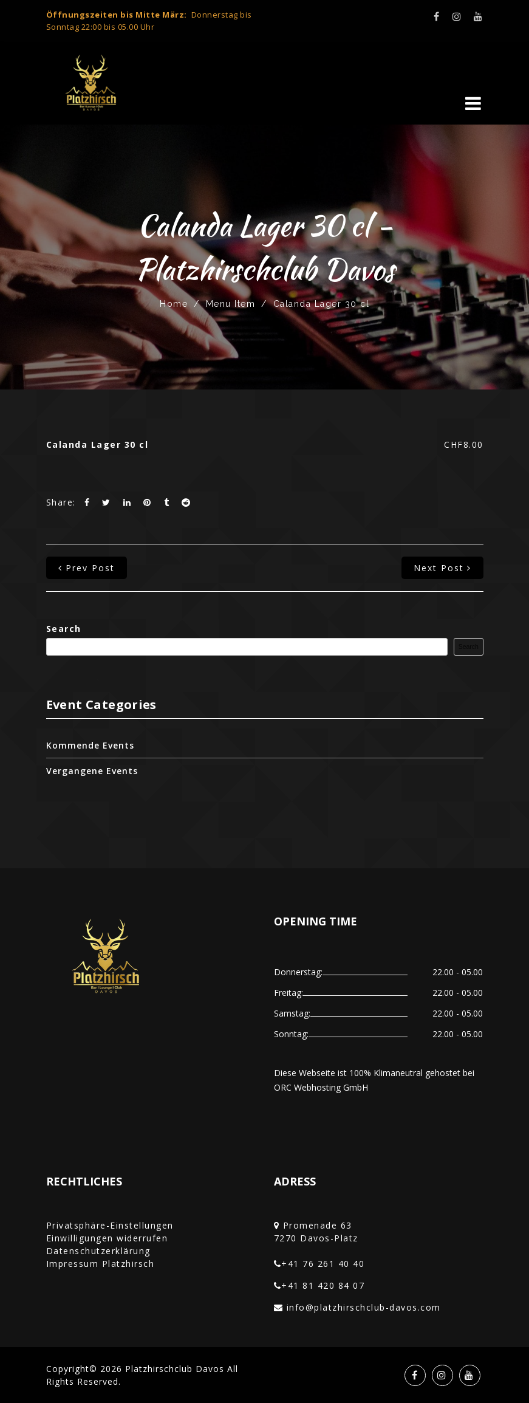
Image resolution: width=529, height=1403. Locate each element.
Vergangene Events (92, 771)
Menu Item (231, 304)
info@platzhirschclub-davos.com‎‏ (364, 1307)
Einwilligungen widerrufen (107, 1238)
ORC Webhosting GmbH (321, 1087)
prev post (86, 568)
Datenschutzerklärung (98, 1251)
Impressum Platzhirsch (100, 1263)
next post (442, 568)
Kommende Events (90, 745)
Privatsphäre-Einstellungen (110, 1225)
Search (63, 628)
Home (174, 304)
